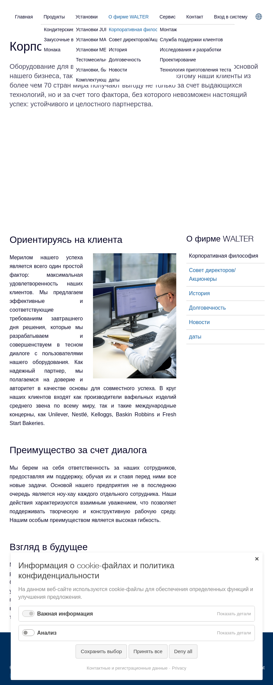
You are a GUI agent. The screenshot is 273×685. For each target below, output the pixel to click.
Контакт (194, 16)
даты (195, 336)
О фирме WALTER (128, 16)
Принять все (148, 651)
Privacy (179, 668)
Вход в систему (230, 16)
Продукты (54, 16)
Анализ (47, 633)
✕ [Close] (257, 559)
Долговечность (207, 308)
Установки (87, 16)
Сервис (168, 16)
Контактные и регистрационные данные (127, 668)
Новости (199, 322)
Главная (24, 16)
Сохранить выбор (101, 651)
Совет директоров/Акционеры (212, 274)
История (199, 293)
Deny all (183, 651)
